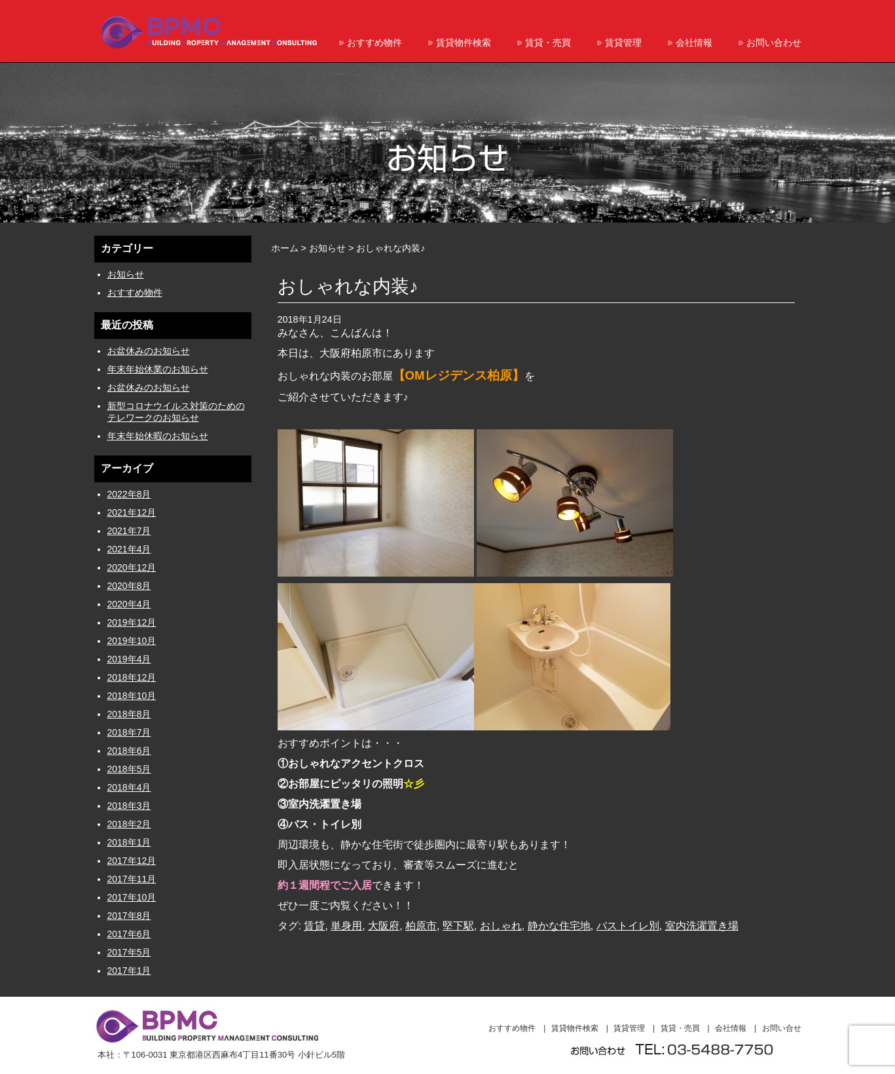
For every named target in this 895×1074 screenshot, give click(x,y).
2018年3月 (129, 805)
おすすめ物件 (374, 42)
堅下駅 (458, 925)
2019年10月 (131, 640)
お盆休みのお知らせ (148, 351)
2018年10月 (131, 695)
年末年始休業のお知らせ (157, 369)
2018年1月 (129, 842)
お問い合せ (781, 1028)
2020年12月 (131, 567)
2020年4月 (129, 604)
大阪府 (383, 925)
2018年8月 (129, 714)
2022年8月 (129, 494)
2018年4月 (129, 787)
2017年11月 (131, 879)
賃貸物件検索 (463, 42)
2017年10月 (131, 897)
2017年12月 (131, 860)
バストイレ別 (627, 925)
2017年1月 (129, 970)
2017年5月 (129, 952)
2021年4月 (129, 549)
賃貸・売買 (548, 42)
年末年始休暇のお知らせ (157, 436)
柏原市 (421, 925)
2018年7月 (129, 732)
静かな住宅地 (559, 925)
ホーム (285, 248)
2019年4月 (129, 659)
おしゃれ (501, 925)
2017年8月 (129, 915)
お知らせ (125, 274)
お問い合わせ (773, 42)
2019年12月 (131, 622)
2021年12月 (131, 512)
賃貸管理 (623, 42)
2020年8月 (129, 586)
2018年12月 (131, 677)
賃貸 (314, 925)
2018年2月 (129, 824)
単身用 (346, 925)
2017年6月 (129, 934)
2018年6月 (129, 750)
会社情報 (694, 42)
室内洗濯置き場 (702, 925)
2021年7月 (129, 531)
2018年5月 (129, 769)
